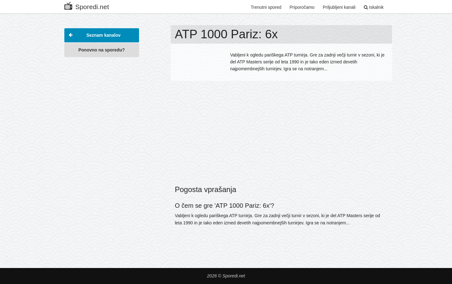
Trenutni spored (266, 7)
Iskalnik (374, 7)
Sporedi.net (86, 5)
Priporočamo (302, 7)
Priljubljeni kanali (339, 7)
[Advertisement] (101, 155)
